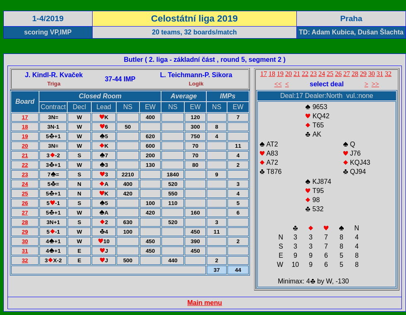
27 (25, 213)
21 (25, 155)
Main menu (204, 302)
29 (25, 232)
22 (25, 165)
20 (25, 146)
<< (278, 84)
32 (25, 260)
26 (25, 203)
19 (25, 136)
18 (25, 127)
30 (25, 241)
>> (375, 84)
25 (25, 193)
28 (25, 222)
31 (25, 251)
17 (25, 117)
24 (25, 184)
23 (25, 174)
